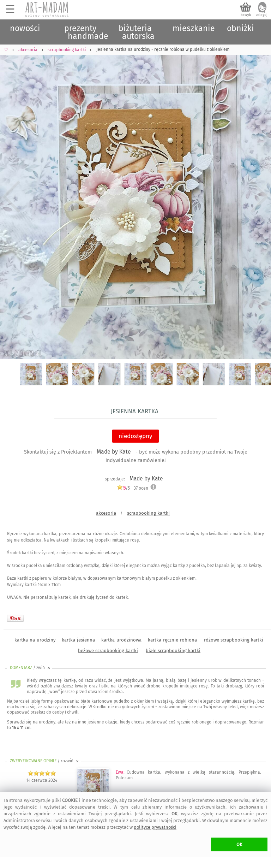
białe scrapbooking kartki (173, 650)
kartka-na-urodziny (34, 640)
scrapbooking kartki (148, 513)
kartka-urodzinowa (121, 640)
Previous (11, 197)
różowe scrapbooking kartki (233, 640)
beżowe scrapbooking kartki (108, 650)
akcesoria (106, 513)
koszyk (246, 15)
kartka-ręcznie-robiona (172, 640)
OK (239, 844)
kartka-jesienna (78, 640)
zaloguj (261, 15)
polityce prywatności (155, 827)
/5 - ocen (132, 488)
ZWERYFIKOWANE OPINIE (45, 760)
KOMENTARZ (30, 667)
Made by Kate (114, 451)
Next (259, 197)
